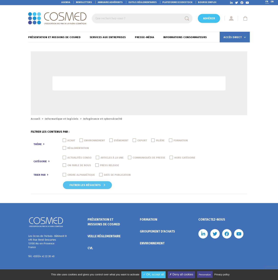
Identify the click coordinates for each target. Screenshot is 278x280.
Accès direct (233, 37)
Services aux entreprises (108, 37)
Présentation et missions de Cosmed (54, 37)
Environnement (152, 243)
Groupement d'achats (157, 231)
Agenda (65, 2)
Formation (148, 219)
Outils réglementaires (142, 2)
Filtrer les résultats (87, 185)
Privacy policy (222, 274)
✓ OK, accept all (153, 274)
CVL (90, 248)
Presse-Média (145, 37)
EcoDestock (177, 2)
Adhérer (209, 18)
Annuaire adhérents (110, 2)
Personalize (205, 274)
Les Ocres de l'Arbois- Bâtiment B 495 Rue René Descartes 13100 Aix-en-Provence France (47, 242)
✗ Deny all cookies (181, 274)
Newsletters (84, 2)
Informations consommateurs (185, 37)
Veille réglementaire (104, 236)
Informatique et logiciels (62, 118)
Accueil (35, 118)
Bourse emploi (207, 2)
